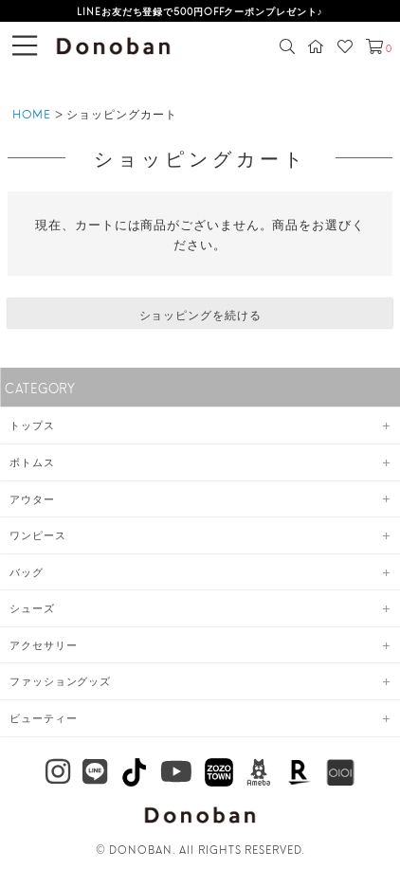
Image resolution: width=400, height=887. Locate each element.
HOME (31, 113)
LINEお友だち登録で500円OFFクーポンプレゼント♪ (199, 10)
